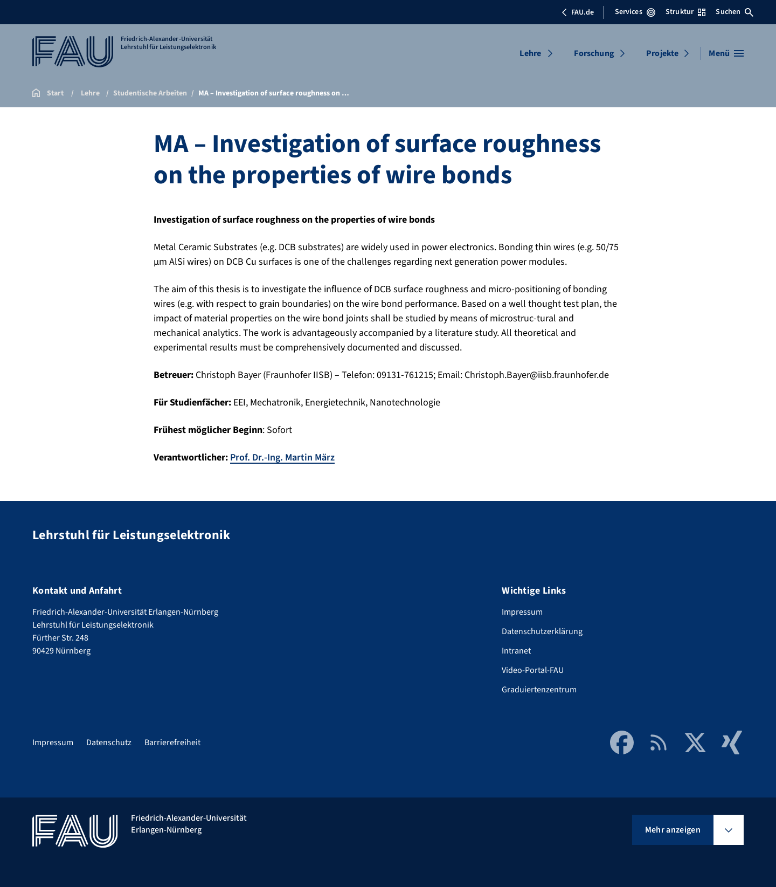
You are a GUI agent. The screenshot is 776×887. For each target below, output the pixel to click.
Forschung (594, 53)
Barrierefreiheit (172, 742)
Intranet (516, 651)
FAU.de (577, 12)
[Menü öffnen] (726, 53)
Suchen (734, 11)
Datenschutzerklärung (542, 631)
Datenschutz (108, 742)
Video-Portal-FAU (533, 670)
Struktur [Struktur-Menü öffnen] (685, 11)
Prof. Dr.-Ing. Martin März (282, 457)
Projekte (662, 53)
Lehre (530, 53)
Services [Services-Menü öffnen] (635, 11)
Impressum (522, 612)
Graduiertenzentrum (539, 690)
